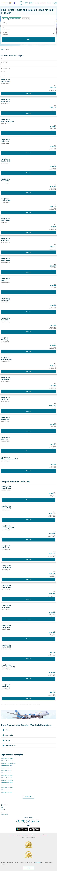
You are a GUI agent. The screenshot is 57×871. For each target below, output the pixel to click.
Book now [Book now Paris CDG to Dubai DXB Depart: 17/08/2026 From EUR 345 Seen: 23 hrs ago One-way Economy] (28, 619)
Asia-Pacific (7, 735)
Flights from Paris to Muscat (7, 760)
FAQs (2, 807)
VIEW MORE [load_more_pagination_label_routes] (28, 796)
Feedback (3, 809)
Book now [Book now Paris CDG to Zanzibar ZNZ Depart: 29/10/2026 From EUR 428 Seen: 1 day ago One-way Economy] (28, 599)
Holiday (37, 3)
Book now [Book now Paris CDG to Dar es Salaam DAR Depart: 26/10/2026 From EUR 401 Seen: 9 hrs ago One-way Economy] (28, 678)
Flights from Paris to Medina (7, 777)
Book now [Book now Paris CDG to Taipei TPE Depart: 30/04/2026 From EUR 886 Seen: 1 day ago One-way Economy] (28, 451)
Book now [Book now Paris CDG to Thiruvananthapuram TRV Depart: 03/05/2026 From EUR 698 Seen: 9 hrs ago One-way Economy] (28, 470)
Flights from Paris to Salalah (7, 787)
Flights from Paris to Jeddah (7, 782)
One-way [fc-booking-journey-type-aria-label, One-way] (4, 18)
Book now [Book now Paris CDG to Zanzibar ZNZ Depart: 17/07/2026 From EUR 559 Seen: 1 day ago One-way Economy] (28, 172)
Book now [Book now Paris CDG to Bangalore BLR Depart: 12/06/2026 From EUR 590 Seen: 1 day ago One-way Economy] (28, 391)
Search (28, 39)
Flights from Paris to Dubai (6, 770)
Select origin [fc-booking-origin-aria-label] (5, 24)
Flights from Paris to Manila (7, 775)
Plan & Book (22, 3)
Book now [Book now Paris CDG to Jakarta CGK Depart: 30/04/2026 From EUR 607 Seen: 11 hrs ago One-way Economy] (28, 272)
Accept (28, 867)
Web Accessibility (4, 814)
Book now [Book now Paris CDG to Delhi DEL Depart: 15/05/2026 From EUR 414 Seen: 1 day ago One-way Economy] (28, 351)
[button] (15, 18)
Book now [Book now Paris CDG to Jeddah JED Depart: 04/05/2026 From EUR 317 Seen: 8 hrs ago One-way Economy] (28, 252)
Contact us (3, 812)
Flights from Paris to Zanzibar (7, 768)
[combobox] (29, 62)
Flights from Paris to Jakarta (7, 780)
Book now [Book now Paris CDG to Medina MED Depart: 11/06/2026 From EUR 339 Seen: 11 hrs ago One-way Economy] (28, 312)
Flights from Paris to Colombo (7, 790)
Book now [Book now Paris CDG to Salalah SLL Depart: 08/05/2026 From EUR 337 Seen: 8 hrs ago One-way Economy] (28, 292)
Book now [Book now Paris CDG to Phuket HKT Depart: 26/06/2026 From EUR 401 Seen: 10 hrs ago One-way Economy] (28, 153)
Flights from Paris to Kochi (6, 792)
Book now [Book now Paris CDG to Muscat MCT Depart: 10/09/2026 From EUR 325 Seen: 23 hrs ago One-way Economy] (28, 519)
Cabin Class (2, 71)
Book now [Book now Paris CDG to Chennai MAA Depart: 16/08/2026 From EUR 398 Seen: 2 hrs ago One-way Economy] (28, 579)
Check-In (26, 3)
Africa (5, 730)
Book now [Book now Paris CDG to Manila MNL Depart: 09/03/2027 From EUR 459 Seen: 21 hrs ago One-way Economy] (28, 639)
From (4, 22)
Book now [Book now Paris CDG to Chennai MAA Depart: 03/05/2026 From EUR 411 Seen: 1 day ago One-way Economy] (28, 212)
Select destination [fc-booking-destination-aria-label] (6, 29)
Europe (6, 740)
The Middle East (9, 745)
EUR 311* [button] (6, 13)
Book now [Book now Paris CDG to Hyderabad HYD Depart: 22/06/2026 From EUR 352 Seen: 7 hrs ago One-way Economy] (28, 371)
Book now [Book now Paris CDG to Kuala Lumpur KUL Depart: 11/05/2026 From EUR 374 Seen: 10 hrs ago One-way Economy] (28, 133)
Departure (5, 32)
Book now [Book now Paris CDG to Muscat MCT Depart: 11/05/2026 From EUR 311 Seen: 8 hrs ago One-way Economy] (28, 113)
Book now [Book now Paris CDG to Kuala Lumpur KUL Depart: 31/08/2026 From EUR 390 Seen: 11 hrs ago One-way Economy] (28, 539)
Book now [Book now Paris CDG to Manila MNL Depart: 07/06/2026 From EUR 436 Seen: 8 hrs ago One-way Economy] (28, 232)
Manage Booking (32, 3)
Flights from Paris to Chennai (7, 773)
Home (2, 49)
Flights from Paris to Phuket (6, 765)
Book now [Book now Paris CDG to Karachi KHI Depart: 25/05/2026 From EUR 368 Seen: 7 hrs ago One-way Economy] (28, 431)
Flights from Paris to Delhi (6, 785)
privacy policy (38, 862)
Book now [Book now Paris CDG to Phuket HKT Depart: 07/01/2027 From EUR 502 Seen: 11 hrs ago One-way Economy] (28, 559)
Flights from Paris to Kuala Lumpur (8, 763)
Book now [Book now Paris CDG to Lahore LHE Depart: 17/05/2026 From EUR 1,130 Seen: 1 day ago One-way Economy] (28, 411)
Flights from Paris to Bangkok (7, 758)
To (3, 27)
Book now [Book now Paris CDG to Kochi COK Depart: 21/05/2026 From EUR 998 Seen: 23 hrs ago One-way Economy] (28, 331)
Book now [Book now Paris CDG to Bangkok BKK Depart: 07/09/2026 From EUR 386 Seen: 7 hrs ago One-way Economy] (28, 499)
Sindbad (49, 3)
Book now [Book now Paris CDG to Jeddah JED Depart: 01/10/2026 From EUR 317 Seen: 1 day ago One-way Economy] (28, 698)
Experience (43, 3)
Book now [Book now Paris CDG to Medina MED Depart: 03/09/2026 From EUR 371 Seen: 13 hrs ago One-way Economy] (28, 658)
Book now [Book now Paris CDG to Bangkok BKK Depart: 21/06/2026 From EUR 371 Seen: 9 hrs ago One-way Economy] (28, 93)
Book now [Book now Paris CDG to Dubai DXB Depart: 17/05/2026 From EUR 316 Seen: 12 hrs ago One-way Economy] (28, 192)
